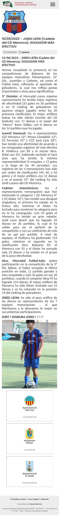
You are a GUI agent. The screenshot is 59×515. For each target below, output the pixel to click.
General (25, 52)
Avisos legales (33, 499)
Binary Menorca (36, 504)
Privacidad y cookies (18, 499)
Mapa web (45, 499)
